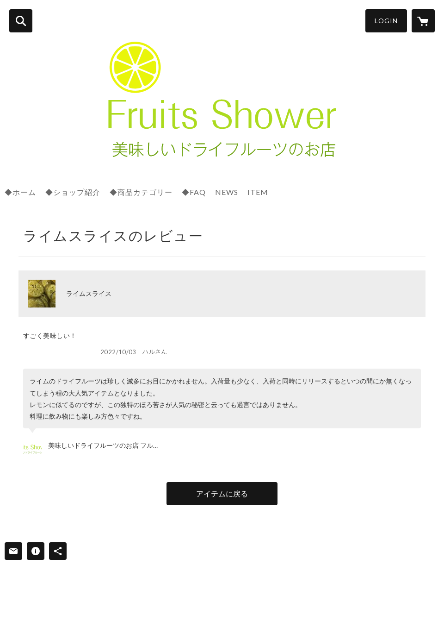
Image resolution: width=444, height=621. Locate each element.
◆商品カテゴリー (141, 192)
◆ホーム (20, 192)
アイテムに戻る (222, 493)
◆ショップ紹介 (72, 192)
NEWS (226, 192)
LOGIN (386, 21)
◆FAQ (194, 192)
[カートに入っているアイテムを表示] (423, 20)
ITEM (257, 192)
